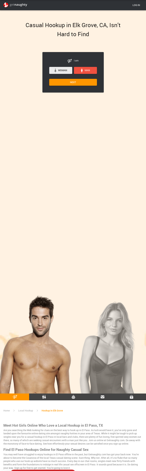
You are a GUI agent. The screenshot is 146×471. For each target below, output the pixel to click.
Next (73, 82)
